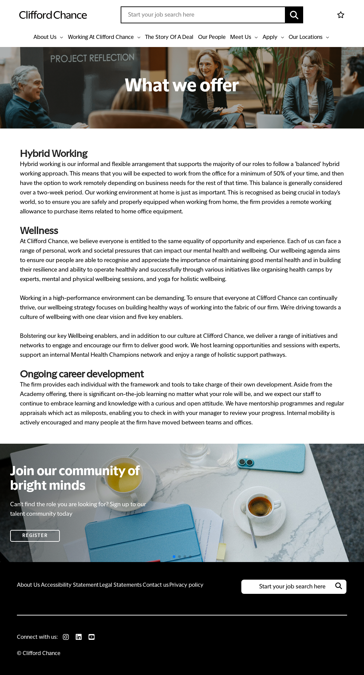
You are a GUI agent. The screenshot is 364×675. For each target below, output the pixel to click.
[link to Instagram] (66, 637)
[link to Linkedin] (78, 637)
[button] (294, 14)
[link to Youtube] (91, 637)
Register (35, 535)
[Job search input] (203, 15)
